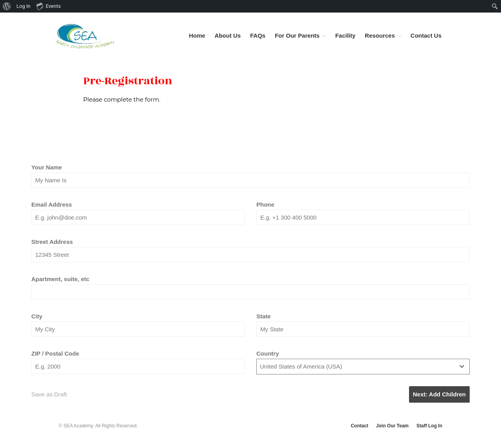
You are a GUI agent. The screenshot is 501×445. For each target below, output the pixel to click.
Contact (359, 426)
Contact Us (426, 35)
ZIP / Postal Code (55, 353)
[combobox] (363, 367)
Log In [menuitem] (23, 6)
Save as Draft (49, 394)
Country (267, 353)
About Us (227, 35)
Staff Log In (429, 426)
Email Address (51, 204)
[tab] (176, 137)
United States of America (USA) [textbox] (301, 366)
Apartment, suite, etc (60, 279)
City (36, 316)
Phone (265, 204)
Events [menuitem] (48, 6)
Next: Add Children (439, 394)
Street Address (52, 241)
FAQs (257, 35)
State (263, 316)
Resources (380, 35)
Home (197, 35)
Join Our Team (392, 426)
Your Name (46, 167)
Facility (345, 35)
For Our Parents (297, 35)
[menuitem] (7, 6)
